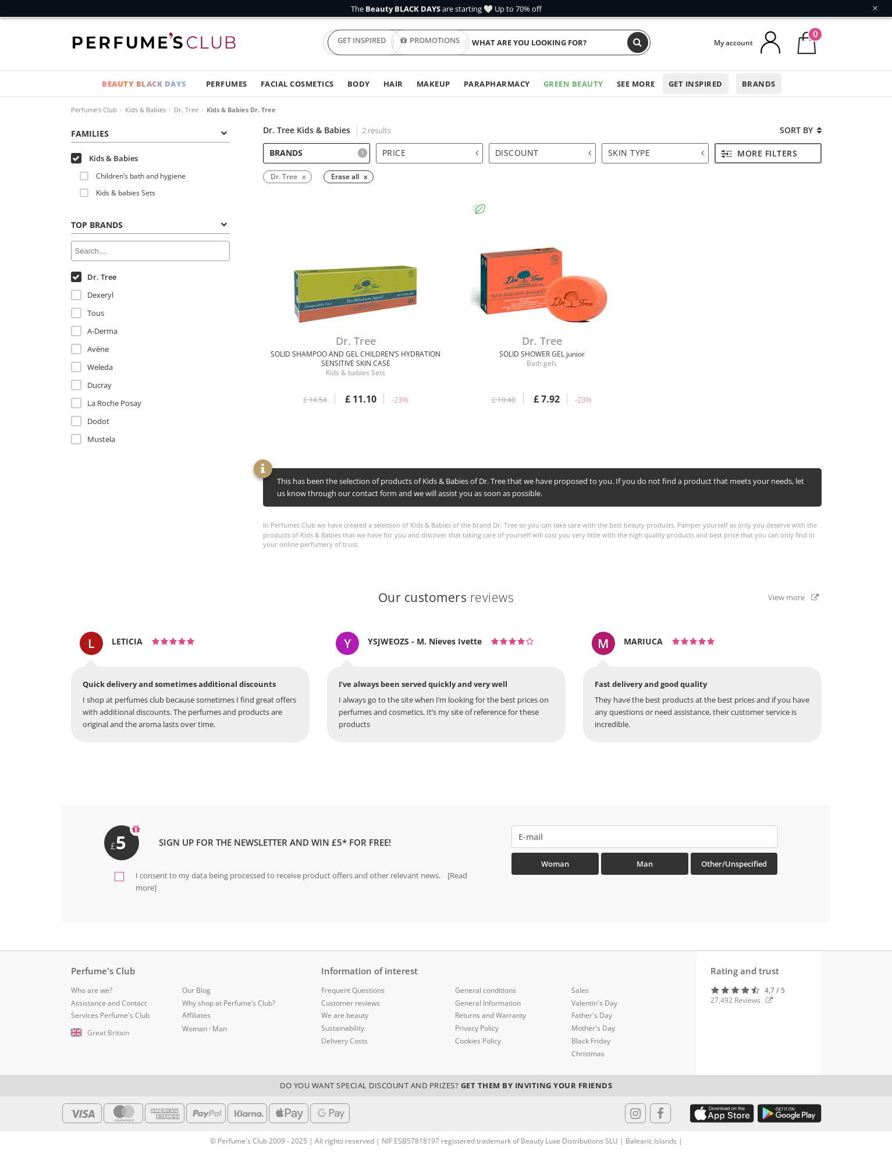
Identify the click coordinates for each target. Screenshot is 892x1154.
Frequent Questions (353, 990)
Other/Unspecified (734, 864)
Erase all (345, 176)
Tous (87, 313)
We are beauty (344, 1015)
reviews (446, 597)
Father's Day (591, 1015)
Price (430, 152)
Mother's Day (593, 1028)
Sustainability (342, 1028)
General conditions (485, 990)
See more (636, 84)
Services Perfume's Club (110, 1015)
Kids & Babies (145, 109)
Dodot (90, 421)
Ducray (91, 385)
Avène (90, 349)
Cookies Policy (478, 1041)
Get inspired (696, 84)
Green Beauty (573, 84)
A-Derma (94, 331)
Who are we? (91, 990)
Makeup (433, 84)
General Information (488, 1003)
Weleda (92, 367)
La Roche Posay (106, 403)
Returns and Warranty (490, 1015)
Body (358, 84)
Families (149, 133)
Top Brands (149, 224)
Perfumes (226, 84)
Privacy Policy (477, 1028)
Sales (580, 990)
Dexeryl (92, 295)
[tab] (150, 133)
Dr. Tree (186, 109)
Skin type (656, 152)
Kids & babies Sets (117, 193)
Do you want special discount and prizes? (446, 1085)
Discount (543, 152)
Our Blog (196, 990)
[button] (118, 1033)
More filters (760, 153)
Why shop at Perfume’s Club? (228, 1003)
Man (645, 864)
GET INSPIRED (361, 42)
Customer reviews (350, 1003)
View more (793, 597)
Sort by (801, 130)
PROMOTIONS (430, 42)
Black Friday (590, 1041)
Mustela (93, 439)
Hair (393, 84)
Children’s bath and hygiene (133, 176)
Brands (759, 84)
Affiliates (196, 1015)
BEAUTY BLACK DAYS (144, 84)
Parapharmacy (497, 84)
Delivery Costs (344, 1041)
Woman (555, 864)
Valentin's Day (594, 1003)
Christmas (588, 1054)
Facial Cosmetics (297, 84)
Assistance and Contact (109, 1003)
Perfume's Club (94, 109)
